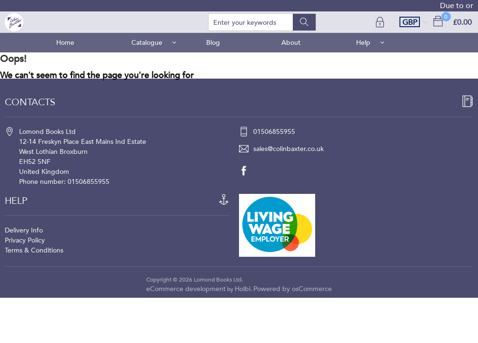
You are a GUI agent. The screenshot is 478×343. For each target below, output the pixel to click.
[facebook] (248, 170)
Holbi (242, 288)
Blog (213, 42)
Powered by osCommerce (292, 288)
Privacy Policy (25, 240)
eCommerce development (186, 288)
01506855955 (274, 131)
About (290, 42)
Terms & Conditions (34, 250)
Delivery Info (24, 230)
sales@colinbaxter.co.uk (288, 148)
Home (65, 42)
